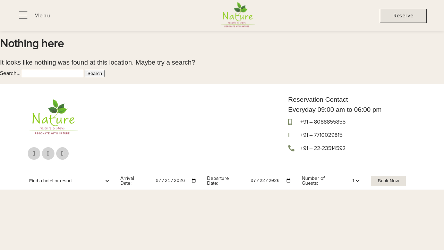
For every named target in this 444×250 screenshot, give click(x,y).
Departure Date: (218, 181)
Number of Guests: (313, 181)
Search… (10, 73)
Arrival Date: (127, 181)
